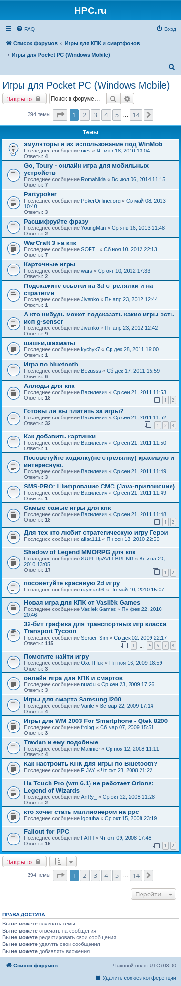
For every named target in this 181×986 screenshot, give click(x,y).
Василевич (94, 392)
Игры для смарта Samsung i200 (72, 699)
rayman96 (92, 589)
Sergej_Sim (94, 637)
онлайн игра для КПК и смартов (73, 677)
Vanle (87, 706)
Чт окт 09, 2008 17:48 (125, 838)
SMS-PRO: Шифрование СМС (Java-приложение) (99, 486)
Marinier (90, 749)
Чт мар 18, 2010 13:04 (123, 150)
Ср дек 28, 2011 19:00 (132, 349)
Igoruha (90, 818)
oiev (85, 150)
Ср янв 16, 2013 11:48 (138, 228)
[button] (60, 115)
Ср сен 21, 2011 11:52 (139, 417)
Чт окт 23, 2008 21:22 (126, 770)
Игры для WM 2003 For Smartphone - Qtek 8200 (96, 720)
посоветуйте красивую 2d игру (72, 583)
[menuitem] (25, 29)
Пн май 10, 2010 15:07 (137, 589)
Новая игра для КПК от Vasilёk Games (82, 602)
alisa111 (91, 539)
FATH (87, 838)
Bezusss (91, 371)
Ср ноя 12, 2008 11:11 (132, 749)
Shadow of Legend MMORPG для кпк (80, 552)
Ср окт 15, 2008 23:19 (131, 818)
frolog (87, 727)
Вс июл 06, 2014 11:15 (138, 179)
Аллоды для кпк (49, 385)
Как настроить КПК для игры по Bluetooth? (91, 763)
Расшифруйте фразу (56, 221)
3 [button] (95, 115)
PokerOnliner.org (101, 200)
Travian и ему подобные (61, 742)
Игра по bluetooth (51, 364)
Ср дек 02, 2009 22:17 (140, 637)
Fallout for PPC (46, 831)
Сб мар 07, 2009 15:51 (127, 727)
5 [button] (117, 115)
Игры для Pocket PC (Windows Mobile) (86, 85)
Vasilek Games (98, 609)
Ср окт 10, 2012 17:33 (124, 271)
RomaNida (93, 179)
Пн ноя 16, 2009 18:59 (135, 663)
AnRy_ (89, 797)
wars (86, 271)
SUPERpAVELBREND (107, 558)
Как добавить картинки (60, 436)
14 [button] (136, 115)
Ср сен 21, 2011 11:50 (139, 443)
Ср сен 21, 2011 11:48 (139, 514)
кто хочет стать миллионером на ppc (81, 811)
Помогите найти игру (56, 656)
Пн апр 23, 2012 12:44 (131, 299)
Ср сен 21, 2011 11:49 (139, 471)
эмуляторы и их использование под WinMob (93, 144)
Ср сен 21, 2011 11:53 (139, 392)
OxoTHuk (92, 663)
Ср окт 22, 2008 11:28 (128, 797)
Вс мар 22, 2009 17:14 (126, 706)
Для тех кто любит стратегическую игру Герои (96, 532)
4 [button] (106, 115)
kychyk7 (90, 349)
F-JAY (88, 770)
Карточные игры (49, 264)
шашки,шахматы (49, 342)
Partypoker (40, 194)
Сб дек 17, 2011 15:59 (133, 371)
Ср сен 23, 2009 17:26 (127, 684)
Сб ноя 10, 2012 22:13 (130, 249)
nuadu (88, 684)
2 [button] (84, 115)
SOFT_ (89, 249)
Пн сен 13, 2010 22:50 (132, 539)
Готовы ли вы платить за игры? (74, 411)
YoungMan (93, 228)
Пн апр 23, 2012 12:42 (131, 328)
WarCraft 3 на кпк (50, 242)
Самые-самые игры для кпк (67, 507)
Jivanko (90, 299)
